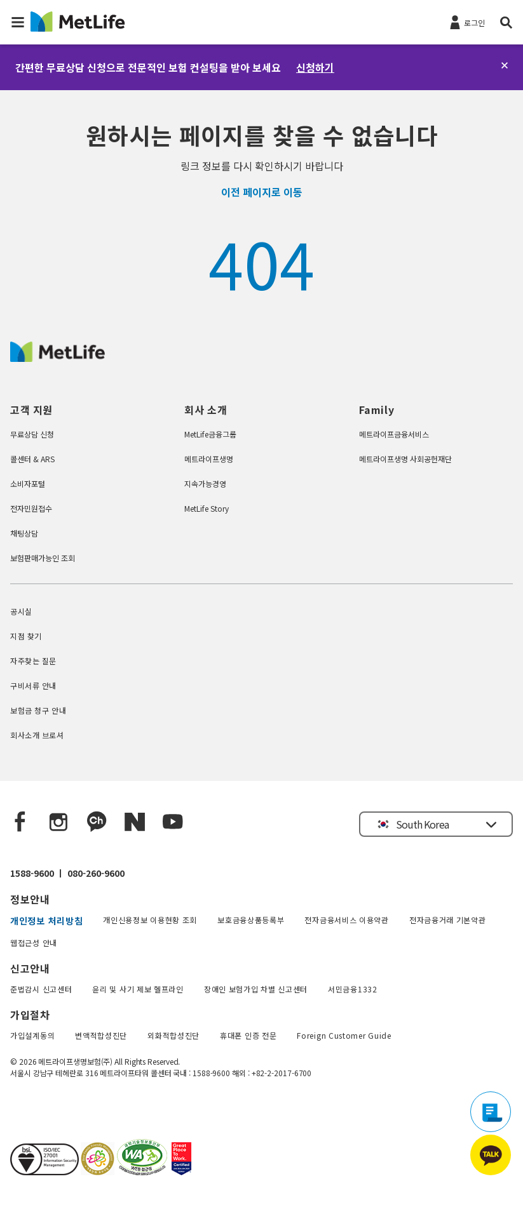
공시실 (21, 611)
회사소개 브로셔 (37, 735)
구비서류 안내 (33, 685)
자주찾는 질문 (33, 660)
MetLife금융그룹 (210, 434)
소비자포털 (27, 483)
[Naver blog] (135, 822)
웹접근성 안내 (33, 942)
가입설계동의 (32, 1035)
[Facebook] (20, 822)
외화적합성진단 (173, 1035)
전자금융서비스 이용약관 (346, 919)
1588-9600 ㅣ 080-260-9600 (67, 873)
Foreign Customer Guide (344, 1035)
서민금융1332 (352, 989)
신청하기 (315, 67)
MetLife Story (206, 508)
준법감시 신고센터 (41, 989)
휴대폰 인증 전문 (248, 1035)
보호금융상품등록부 (250, 919)
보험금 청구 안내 (38, 710)
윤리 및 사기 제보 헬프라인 (138, 989)
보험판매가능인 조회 (42, 557)
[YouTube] (173, 822)
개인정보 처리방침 (46, 920)
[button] (17, 22)
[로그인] (466, 21)
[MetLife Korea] (57, 357)
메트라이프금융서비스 (394, 434)
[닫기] (504, 65)
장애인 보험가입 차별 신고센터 (256, 989)
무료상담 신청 (32, 434)
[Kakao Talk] (96, 822)
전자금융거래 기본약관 (447, 919)
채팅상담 (24, 533)
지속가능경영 (205, 483)
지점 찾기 (26, 635)
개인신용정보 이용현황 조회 (150, 919)
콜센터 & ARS (32, 458)
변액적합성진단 (101, 1035)
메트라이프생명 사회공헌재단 (405, 458)
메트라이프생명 (208, 458)
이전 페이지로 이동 (261, 191)
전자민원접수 (31, 508)
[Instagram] (58, 822)
